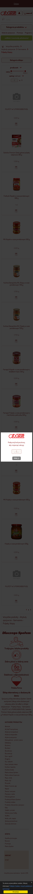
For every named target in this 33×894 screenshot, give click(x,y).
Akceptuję (15, 892)
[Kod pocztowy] (16, 451)
